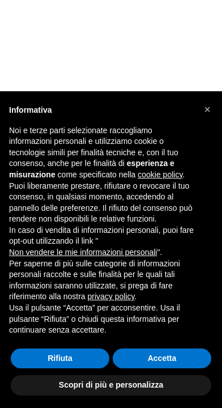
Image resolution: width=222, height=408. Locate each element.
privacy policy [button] (111, 296)
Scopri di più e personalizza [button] (111, 384)
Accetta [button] (162, 358)
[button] (207, 109)
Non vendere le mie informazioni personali (83, 252)
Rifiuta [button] (60, 358)
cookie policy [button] (160, 174)
